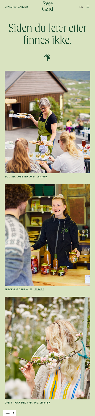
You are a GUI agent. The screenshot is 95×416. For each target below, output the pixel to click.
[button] (81, 6)
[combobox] (9, 413)
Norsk (7, 412)
